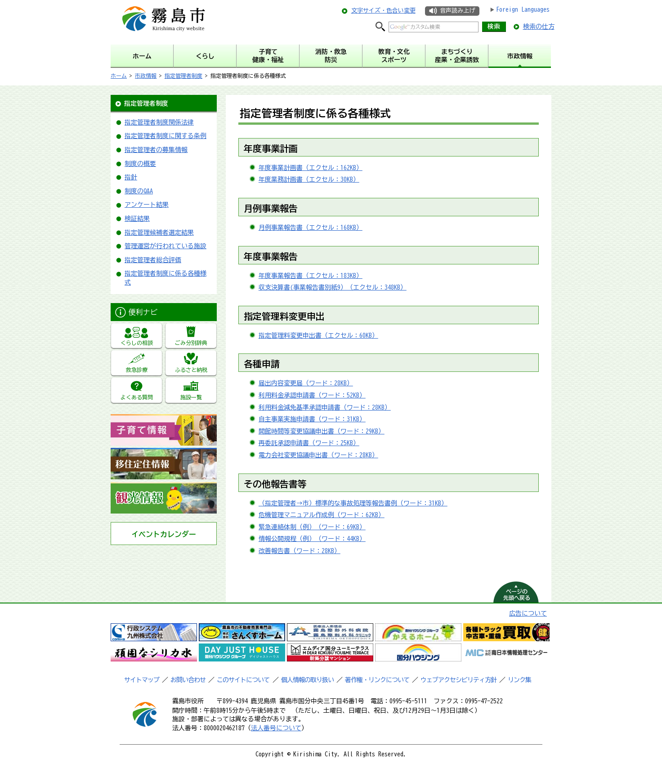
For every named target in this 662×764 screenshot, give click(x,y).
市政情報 (146, 75)
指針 (131, 177)
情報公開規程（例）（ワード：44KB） (312, 539)
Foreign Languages (523, 9)
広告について (528, 613)
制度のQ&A (139, 191)
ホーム (119, 75)
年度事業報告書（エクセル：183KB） (310, 276)
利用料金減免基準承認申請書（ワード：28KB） (325, 407)
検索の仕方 (539, 26)
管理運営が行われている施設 (165, 246)
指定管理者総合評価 (153, 260)
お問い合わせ (188, 680)
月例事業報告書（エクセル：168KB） (310, 227)
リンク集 (519, 680)
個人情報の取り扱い (307, 680)
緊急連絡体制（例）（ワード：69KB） (312, 527)
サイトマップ (141, 680)
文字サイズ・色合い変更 (383, 10)
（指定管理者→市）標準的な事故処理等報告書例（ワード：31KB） (353, 503)
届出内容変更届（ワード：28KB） (306, 383)
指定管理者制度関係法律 (159, 122)
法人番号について (276, 728)
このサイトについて (243, 680)
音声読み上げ (457, 10)
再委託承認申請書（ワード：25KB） (309, 443)
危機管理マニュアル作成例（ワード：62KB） (322, 515)
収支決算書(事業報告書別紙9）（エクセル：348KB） (333, 287)
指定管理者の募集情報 (156, 150)
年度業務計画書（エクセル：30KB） (309, 179)
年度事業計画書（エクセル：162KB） (310, 168)
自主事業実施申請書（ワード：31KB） (312, 419)
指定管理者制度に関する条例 (165, 136)
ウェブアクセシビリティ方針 (458, 680)
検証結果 (137, 218)
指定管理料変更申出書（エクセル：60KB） (318, 335)
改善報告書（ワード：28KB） (299, 551)
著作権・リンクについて (377, 680)
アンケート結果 (147, 204)
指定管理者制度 (183, 75)
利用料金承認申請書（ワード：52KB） (312, 395)
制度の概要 (140, 164)
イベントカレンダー (163, 534)
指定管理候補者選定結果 (159, 232)
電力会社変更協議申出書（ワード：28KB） (318, 455)
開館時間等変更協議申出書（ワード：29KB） (322, 431)
